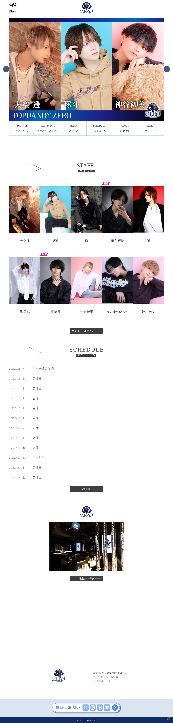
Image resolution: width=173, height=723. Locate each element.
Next (167, 69)
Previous (6, 69)
